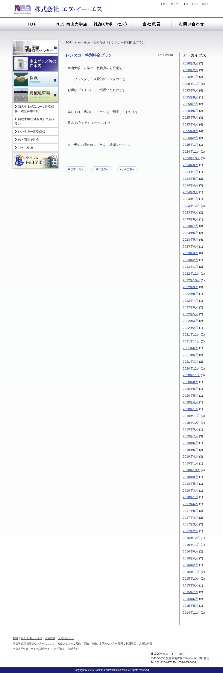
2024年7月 (190, 171)
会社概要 (50, 638)
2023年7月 (190, 226)
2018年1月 (190, 497)
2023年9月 (190, 212)
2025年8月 (190, 97)
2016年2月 (190, 565)
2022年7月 (190, 300)
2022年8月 (190, 294)
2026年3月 (190, 63)
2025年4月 (190, 124)
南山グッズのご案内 (69, 643)
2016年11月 (191, 544)
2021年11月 (191, 341)
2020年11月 (191, 375)
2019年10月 (191, 422)
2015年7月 (190, 592)
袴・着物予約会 (27, 139)
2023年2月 (190, 260)
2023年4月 (190, 246)
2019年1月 (190, 463)
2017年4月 (190, 517)
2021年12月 (191, 334)
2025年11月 (191, 83)
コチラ (98, 145)
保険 (86, 643)
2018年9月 (190, 477)
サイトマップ (170, 4)
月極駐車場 (145, 643)
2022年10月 (191, 280)
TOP (69, 42)
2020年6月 (190, 388)
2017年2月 (190, 531)
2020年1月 (190, 409)
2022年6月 (190, 307)
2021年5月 (190, 355)
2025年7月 (190, 104)
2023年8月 (190, 219)
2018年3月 (190, 490)
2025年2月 (190, 138)
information (82, 42)
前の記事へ (102, 169)
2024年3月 (190, 192)
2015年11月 (191, 572)
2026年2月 (190, 70)
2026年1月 (190, 77)
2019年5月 (190, 450)
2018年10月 (191, 470)
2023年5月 (190, 239)
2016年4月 (190, 558)
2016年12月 (191, 538)
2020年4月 (190, 402)
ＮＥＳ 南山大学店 (31, 638)
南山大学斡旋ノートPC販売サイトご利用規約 (39, 648)
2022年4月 (190, 321)
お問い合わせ (66, 638)
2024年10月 (191, 158)
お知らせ (99, 42)
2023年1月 (190, 266)
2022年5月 (190, 314)
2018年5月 (190, 483)
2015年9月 (190, 585)
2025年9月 (190, 90)
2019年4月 (190, 456)
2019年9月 (190, 429)
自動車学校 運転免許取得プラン (35, 121)
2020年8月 (190, 382)
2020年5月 (190, 395)
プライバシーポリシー (199, 4)
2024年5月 (190, 178)
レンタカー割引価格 (30, 131)
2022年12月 (191, 273)
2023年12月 (191, 205)
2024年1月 (190, 199)
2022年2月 (190, 328)
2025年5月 (190, 117)
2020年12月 (191, 368)
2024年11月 (191, 151)
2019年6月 (190, 443)
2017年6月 (190, 504)
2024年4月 (190, 185)
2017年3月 (190, 524)
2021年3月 (190, 361)
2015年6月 (190, 599)
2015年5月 (190, 605)
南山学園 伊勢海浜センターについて (34, 643)
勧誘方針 (73, 648)
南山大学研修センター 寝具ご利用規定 (114, 643)
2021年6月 (190, 348)
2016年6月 (190, 551)
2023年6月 (190, 233)
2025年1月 (190, 144)
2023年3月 (190, 253)
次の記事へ (128, 169)
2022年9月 (190, 287)
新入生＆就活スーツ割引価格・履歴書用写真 (34, 109)
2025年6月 (190, 111)
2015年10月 (191, 578)
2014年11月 (191, 612)
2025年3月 (190, 131)
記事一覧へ (77, 169)
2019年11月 (191, 416)
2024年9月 (190, 165)
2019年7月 (190, 436)
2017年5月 (190, 510)
